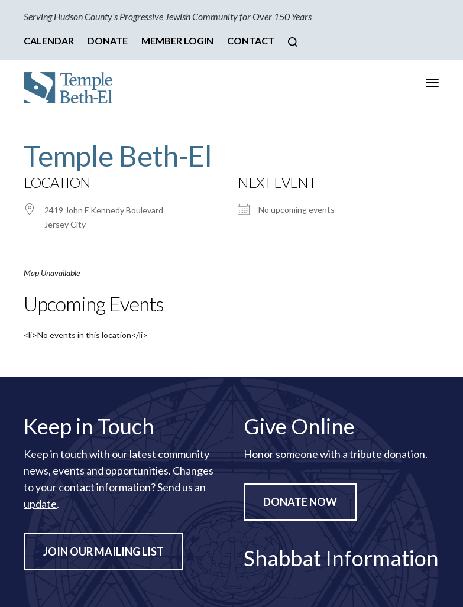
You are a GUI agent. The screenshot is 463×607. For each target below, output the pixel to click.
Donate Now (300, 501)
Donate (108, 40)
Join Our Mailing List (103, 551)
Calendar (49, 40)
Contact (250, 40)
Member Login (177, 40)
